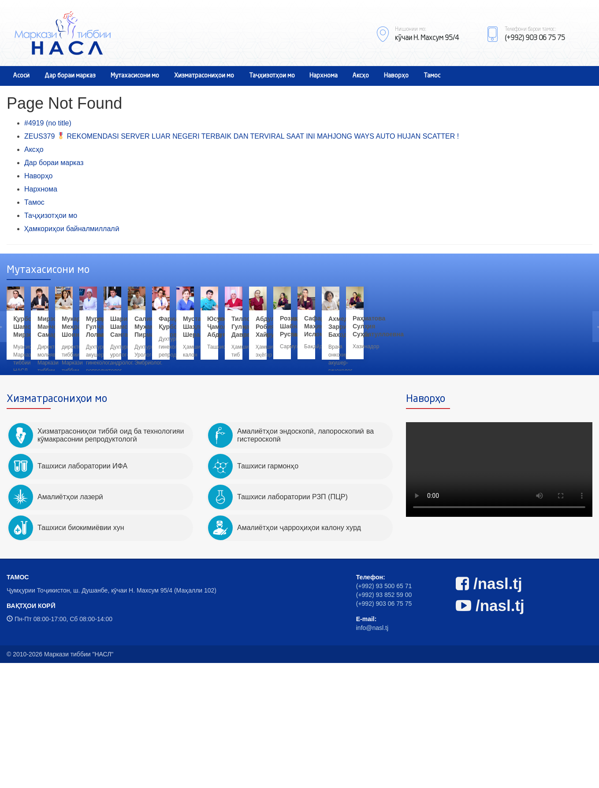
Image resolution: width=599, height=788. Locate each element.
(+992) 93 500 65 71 (384, 710)
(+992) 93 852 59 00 (384, 719)
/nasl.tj (489, 708)
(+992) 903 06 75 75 (384, 728)
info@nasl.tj (372, 752)
